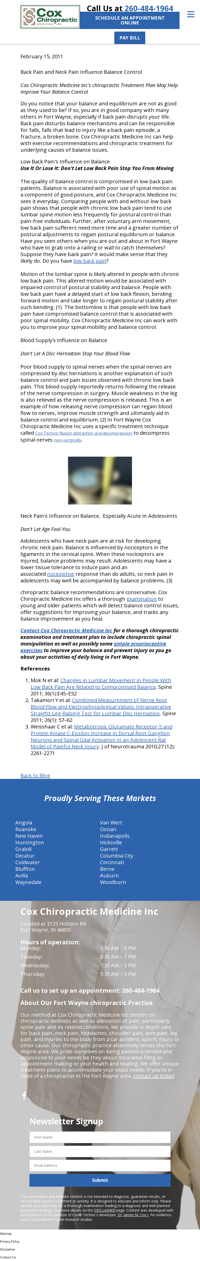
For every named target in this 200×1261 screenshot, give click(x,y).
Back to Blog (35, 775)
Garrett (109, 849)
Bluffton (25, 868)
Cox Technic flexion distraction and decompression (83, 433)
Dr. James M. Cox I (133, 1214)
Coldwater (27, 862)
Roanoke (25, 829)
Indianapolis (115, 835)
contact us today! (153, 1075)
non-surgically (67, 440)
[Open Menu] (191, 14)
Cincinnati (112, 862)
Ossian (108, 829)
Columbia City (116, 855)
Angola (23, 822)
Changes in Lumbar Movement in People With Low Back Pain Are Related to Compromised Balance (101, 683)
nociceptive (60, 573)
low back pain (89, 260)
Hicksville (111, 842)
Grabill (23, 849)
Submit (100, 1180)
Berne (107, 868)
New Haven (29, 835)
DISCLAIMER (104, 1210)
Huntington (29, 842)
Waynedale (28, 882)
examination (142, 598)
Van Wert (111, 822)
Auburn (109, 875)
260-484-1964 (149, 8)
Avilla (21, 875)
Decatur (25, 855)
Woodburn (113, 882)
